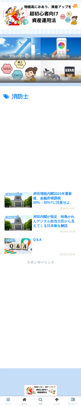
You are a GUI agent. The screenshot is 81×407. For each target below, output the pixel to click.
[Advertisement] (40, 144)
